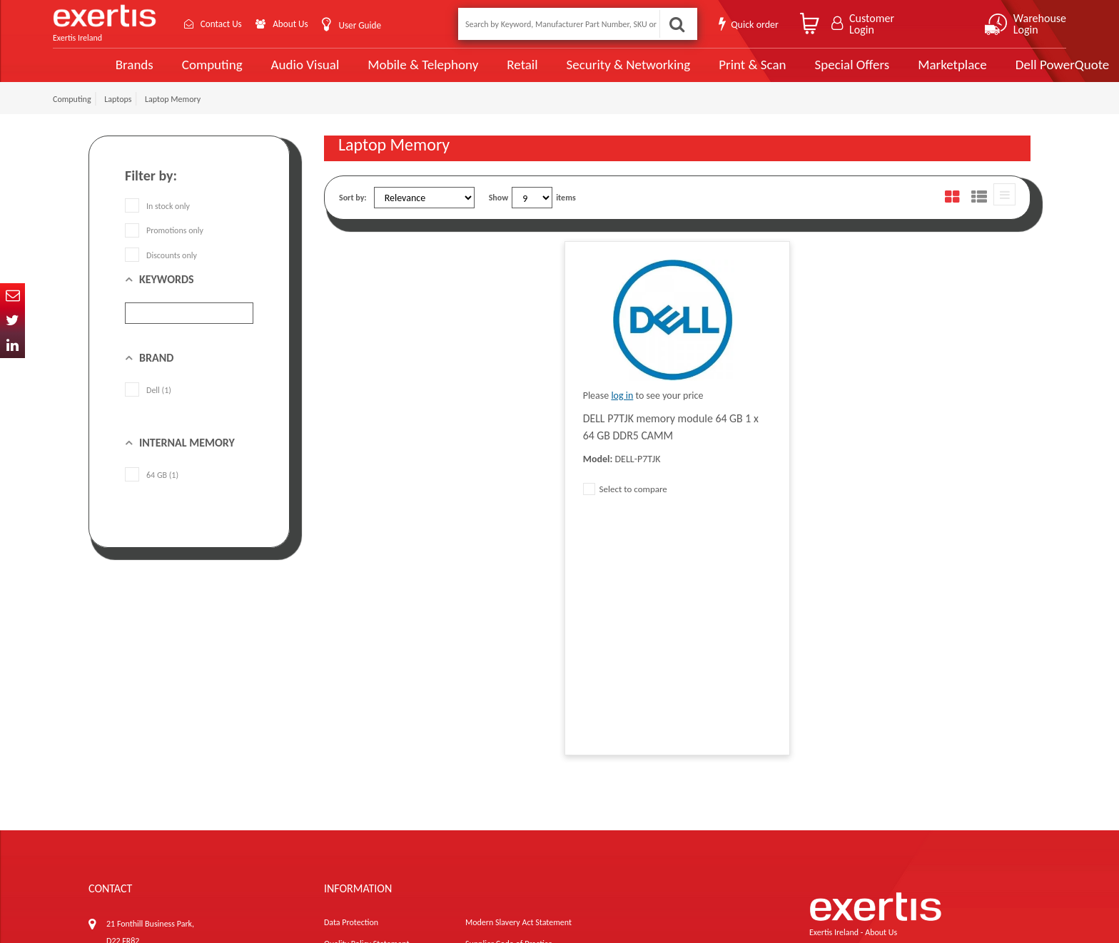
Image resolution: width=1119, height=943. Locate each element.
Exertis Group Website (362, 768)
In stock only (157, 223)
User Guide (368, 25)
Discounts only (161, 271)
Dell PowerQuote (1005, 72)
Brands (86, 73)
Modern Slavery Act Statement (518, 703)
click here (189, 789)
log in (622, 412)
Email (12, 295)
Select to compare (625, 505)
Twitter (12, 320)
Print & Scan (698, 72)
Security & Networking (576, 72)
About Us (297, 24)
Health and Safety (496, 810)
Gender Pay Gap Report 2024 (374, 832)
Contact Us (224, 24)
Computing (163, 73)
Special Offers (797, 72)
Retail (470, 73)
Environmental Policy (501, 789)
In (12, 345)
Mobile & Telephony (373, 72)
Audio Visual (256, 72)
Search (676, 24)
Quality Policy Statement (366, 725)
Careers (478, 768)
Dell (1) (148, 407)
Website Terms (491, 746)
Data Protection (351, 703)
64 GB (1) (151, 491)
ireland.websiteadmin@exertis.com (202, 802)
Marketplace (896, 73)
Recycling (340, 810)
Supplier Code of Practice (508, 725)
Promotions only (164, 247)
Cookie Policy (347, 789)
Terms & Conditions (358, 746)
